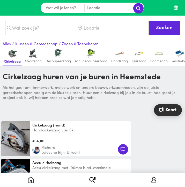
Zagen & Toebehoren (80, 43)
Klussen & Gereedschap (36, 43)
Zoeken (164, 27)
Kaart (167, 109)
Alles (7, 43)
